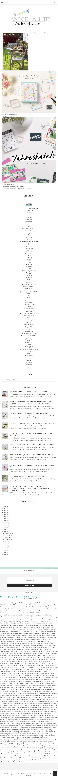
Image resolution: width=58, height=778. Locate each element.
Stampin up (29, 330)
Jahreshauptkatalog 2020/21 (29, 292)
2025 (5, 508)
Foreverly (29, 257)
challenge (29, 239)
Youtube (29, 366)
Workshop (29, 364)
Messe (29, 310)
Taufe (29, 340)
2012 (5, 552)
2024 (5, 510)
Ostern (29, 317)
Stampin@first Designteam (29, 333)
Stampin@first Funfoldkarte (29, 335)
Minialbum (29, 311)
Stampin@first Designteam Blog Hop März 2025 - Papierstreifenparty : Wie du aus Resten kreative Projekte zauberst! (30, 488)
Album (29, 214)
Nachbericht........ (15, 34)
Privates (29, 322)
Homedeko (29, 290)
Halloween (29, 275)
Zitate (29, 368)
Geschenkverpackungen (29, 270)
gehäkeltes (29, 266)
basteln (29, 226)
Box (29, 235)
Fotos (29, 259)
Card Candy (29, 237)
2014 (5, 531)
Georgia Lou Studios (43, 774)
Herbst (29, 279)
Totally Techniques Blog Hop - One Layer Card (29, 413)
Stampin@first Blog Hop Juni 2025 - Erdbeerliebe (30, 392)
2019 (5, 521)
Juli (6, 541)
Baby (29, 225)
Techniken (29, 344)
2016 (5, 527)
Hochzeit (29, 283)
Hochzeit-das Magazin (29, 284)
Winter (29, 360)
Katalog (29, 297)
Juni (6, 544)
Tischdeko (29, 348)
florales (29, 255)
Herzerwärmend (29, 281)
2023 (5, 512)
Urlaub (29, 353)
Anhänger (29, 216)
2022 (5, 514)
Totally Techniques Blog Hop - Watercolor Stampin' (32, 444)
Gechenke (29, 264)
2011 (5, 554)
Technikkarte (29, 346)
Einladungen (29, 248)
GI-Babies (29, 272)
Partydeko (29, 319)
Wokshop (29, 362)
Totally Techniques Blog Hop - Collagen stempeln (31, 455)
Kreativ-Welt (29, 302)
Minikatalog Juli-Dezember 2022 (29, 313)
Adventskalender (29, 210)
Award (29, 223)
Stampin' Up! (29, 331)
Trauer (29, 351)
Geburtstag (29, 263)
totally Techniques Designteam (29, 349)
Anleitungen (29, 219)
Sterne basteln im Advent (29, 337)
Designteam (29, 243)
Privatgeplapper (29, 324)
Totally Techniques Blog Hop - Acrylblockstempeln (32, 423)
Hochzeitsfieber (29, 288)
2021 (5, 516)
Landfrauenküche (29, 304)
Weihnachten (29, 359)
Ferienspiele (29, 254)
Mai (6, 546)
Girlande (29, 273)
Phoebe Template (23, 774)
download (29, 246)
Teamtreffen (29, 342)
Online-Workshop (29, 315)
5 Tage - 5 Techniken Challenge (29, 208)
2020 (5, 518)
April (6, 548)
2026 (5, 506)
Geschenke (29, 268)
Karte (29, 293)
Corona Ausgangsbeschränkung (28, 241)
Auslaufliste (28, 221)
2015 (5, 529)
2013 (5, 550)
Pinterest (29, 321)
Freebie (29, 261)
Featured (29, 252)
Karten (29, 295)
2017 (5, 525)
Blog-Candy (29, 232)
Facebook (29, 250)
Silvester (29, 328)
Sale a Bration (29, 326)
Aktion (29, 212)
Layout (29, 306)
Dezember (8, 533)
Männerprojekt (29, 308)
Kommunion (29, 301)
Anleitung (29, 217)
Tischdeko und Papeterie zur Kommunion (27, 476)
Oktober (7, 535)
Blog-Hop (29, 234)
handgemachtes (13, 774)
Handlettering (29, 277)
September (8, 539)
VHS (29, 357)
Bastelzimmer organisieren (29, 228)
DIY (29, 244)
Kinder (29, 299)
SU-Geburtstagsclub (29, 339)
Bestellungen (29, 230)
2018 (5, 523)
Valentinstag (29, 355)
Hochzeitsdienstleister (29, 286)
